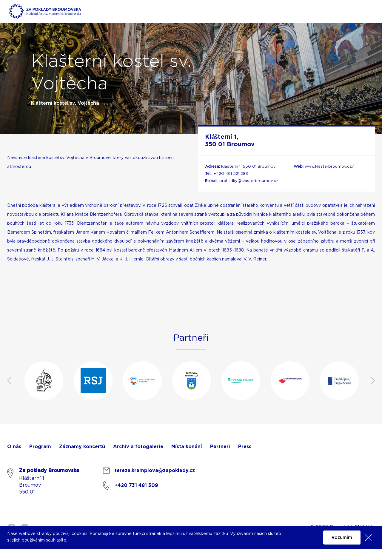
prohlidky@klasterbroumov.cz (248, 181)
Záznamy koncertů (82, 446)
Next (373, 381)
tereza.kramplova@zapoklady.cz (155, 470)
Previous (9, 381)
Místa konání (186, 446)
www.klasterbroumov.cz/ (329, 167)
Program (40, 446)
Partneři (220, 446)
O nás (14, 446)
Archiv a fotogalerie (138, 446)
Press (244, 446)
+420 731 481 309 (136, 485)
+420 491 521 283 (230, 174)
